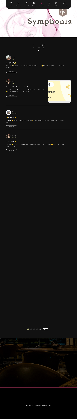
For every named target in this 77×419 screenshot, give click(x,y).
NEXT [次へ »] (45, 329)
